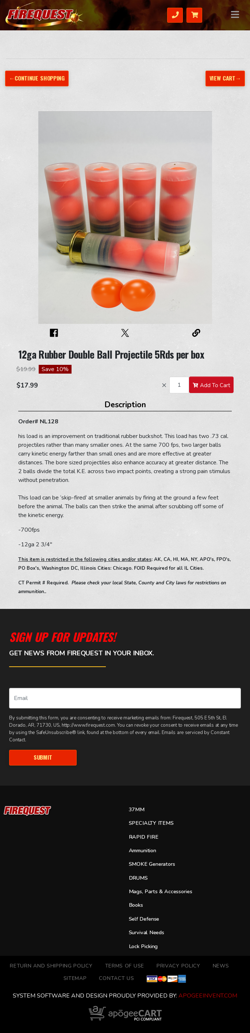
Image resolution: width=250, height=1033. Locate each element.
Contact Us (116, 978)
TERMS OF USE (124, 965)
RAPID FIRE (143, 837)
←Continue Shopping (37, 78)
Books (136, 905)
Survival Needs (146, 932)
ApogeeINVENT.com (207, 996)
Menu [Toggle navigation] (235, 14)
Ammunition (143, 850)
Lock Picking (143, 946)
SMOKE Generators (152, 864)
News (221, 965)
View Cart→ (225, 78)
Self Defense (144, 918)
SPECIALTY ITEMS (151, 823)
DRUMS (138, 878)
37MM (137, 809)
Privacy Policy (178, 965)
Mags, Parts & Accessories (160, 891)
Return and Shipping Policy (51, 965)
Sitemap (75, 978)
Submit (43, 757)
